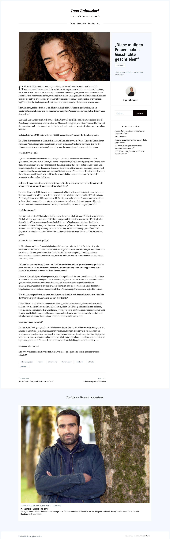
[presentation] (131, 91)
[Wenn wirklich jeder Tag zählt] (85, 454)
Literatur (91, 362)
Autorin (40, 362)
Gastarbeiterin (67, 362)
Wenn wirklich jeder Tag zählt (34, 509)
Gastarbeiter (52, 362)
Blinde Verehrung (121, 137)
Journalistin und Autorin (85, 16)
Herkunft (80, 362)
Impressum (128, 536)
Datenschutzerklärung (143, 536)
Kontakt (91, 23)
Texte (72, 23)
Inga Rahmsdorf (85, 10)
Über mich (81, 23)
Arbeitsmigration (27, 362)
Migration (24, 366)
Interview (120, 65)
